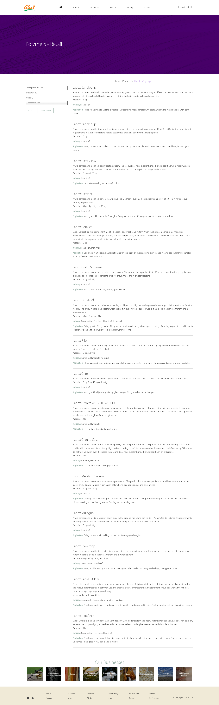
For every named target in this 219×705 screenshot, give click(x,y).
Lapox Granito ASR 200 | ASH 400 (94, 403)
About (48, 694)
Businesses (70, 694)
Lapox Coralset (82, 227)
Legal (110, 698)
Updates (131, 698)
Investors (69, 698)
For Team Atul (154, 698)
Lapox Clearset (82, 194)
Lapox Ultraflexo (83, 616)
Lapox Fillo (80, 341)
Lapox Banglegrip (84, 87)
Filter (31, 111)
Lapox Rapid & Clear (86, 579)
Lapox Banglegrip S (85, 124)
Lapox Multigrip (83, 513)
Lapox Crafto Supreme (88, 267)
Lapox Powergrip (84, 546)
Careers (49, 698)
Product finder (185, 7)
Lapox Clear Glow (84, 161)
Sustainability (113, 694)
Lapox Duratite (84, 300)
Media (89, 698)
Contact (152, 694)
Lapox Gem (80, 374)
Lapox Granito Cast (85, 440)
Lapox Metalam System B (89, 476)
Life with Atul (133, 694)
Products (90, 694)
